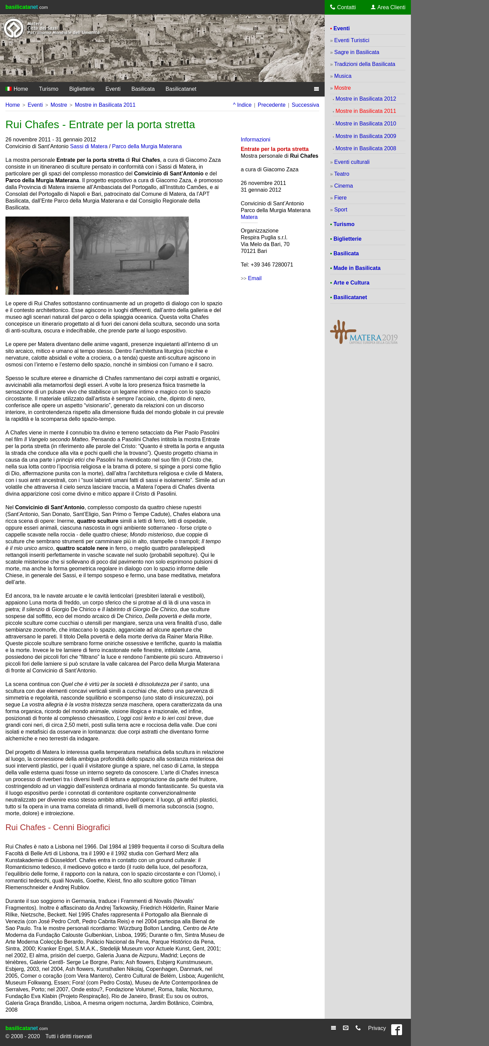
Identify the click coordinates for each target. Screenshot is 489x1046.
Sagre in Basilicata (356, 52)
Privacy (377, 1028)
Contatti (343, 7)
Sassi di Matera (88, 146)
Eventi (113, 89)
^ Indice (242, 105)
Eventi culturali (351, 162)
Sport (340, 209)
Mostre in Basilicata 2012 (366, 99)
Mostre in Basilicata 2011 (105, 105)
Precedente (272, 105)
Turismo (48, 89)
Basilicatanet (181, 89)
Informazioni (255, 139)
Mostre (59, 105)
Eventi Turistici (351, 40)
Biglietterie (82, 89)
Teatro (341, 174)
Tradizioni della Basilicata (364, 64)
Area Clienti (388, 7)
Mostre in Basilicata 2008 (366, 148)
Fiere (340, 198)
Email (254, 278)
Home (16, 89)
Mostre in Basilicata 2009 (366, 136)
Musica (342, 76)
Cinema (343, 186)
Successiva (305, 105)
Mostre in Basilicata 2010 (366, 123)
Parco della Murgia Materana (147, 146)
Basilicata (143, 89)
